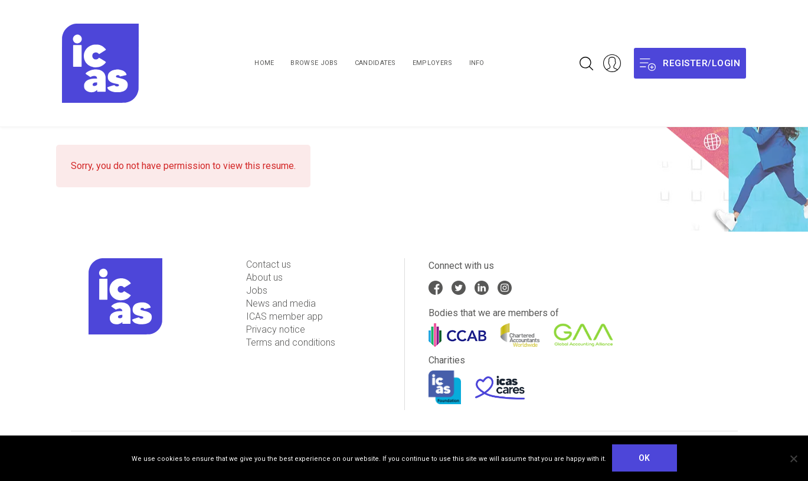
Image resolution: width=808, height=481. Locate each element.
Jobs (256, 290)
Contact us (268, 264)
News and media (281, 303)
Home (264, 63)
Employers (433, 63)
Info (477, 63)
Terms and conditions (290, 342)
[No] (793, 458)
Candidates (375, 63)
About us (264, 277)
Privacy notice (275, 329)
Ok (644, 458)
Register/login (690, 63)
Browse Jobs (314, 63)
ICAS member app (284, 316)
